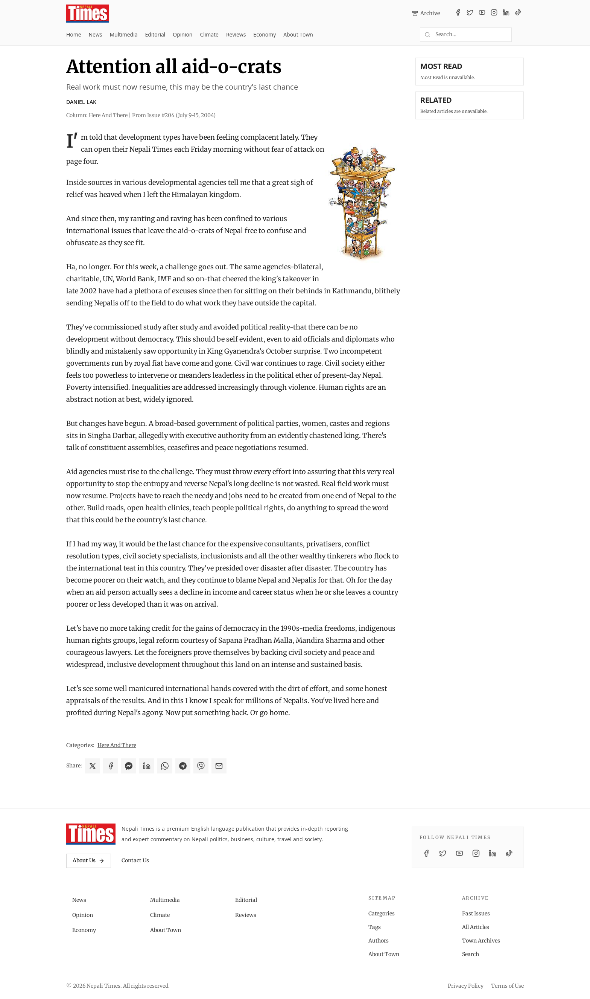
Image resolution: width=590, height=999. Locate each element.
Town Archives (481, 940)
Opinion (182, 34)
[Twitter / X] (470, 13)
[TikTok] (518, 13)
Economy (264, 34)
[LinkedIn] (506, 13)
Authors (378, 940)
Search (470, 954)
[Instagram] (494, 13)
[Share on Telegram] (182, 765)
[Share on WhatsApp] (164, 765)
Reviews (236, 34)
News (95, 34)
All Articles (475, 927)
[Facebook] (458, 13)
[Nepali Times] (91, 834)
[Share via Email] (219, 765)
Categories (381, 913)
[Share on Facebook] (110, 765)
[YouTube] (482, 13)
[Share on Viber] (200, 765)
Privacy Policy (466, 985)
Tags (374, 927)
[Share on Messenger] (128, 765)
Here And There (116, 745)
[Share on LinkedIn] (146, 765)
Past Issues (476, 913)
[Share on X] (92, 765)
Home (73, 34)
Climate (209, 34)
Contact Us (135, 860)
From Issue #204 (174, 115)
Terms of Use (507, 985)
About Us (89, 860)
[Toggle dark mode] (521, 35)
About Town (298, 34)
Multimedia (124, 34)
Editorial (155, 34)
